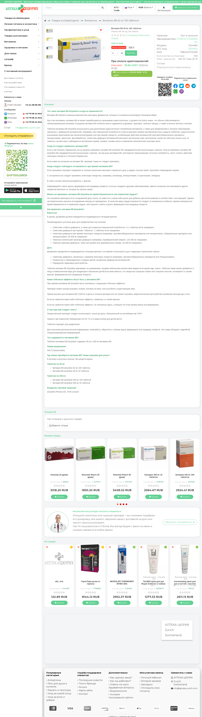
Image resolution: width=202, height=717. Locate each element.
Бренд (8, 65)
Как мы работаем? (120, 681)
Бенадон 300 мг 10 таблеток (153, 476)
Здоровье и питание (16, 47)
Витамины (10, 41)
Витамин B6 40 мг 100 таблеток (121, 20)
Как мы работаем (13, 83)
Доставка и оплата (13, 78)
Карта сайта (85, 690)
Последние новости (14, 87)
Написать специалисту (180, 522)
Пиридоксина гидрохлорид (173, 67)
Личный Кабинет (151, 677)
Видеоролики (118, 691)
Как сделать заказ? (121, 677)
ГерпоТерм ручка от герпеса (90, 582)
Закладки (147, 684)
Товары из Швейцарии (17, 18)
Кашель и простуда (59, 690)
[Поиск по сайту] (102, 7)
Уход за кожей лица (59, 693)
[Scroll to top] (21, 207)
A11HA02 (193, 48)
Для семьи (10, 53)
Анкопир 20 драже (59, 475)
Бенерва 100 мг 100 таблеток (184, 476)
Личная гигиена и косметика (20, 24)
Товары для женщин (15, 36)
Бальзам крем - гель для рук (154, 578)
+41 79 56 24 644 (32, 114)
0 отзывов (131, 35)
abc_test (59, 581)
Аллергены (54, 680)
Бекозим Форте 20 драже (90, 476)
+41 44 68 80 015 (33, 105)
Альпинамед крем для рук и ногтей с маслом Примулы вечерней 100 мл (185, 585)
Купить (131, 53)
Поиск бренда (87, 683)
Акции (83, 687)
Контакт (8, 92)
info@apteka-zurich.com (27, 127)
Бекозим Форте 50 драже (122, 476)
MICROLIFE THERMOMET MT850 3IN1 (122, 582)
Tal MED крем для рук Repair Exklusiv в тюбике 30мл (153, 583)
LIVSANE (8, 59)
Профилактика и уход (16, 30)
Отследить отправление (18, 135)
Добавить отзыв (58, 425)
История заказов (151, 681)
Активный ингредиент (18, 71)
